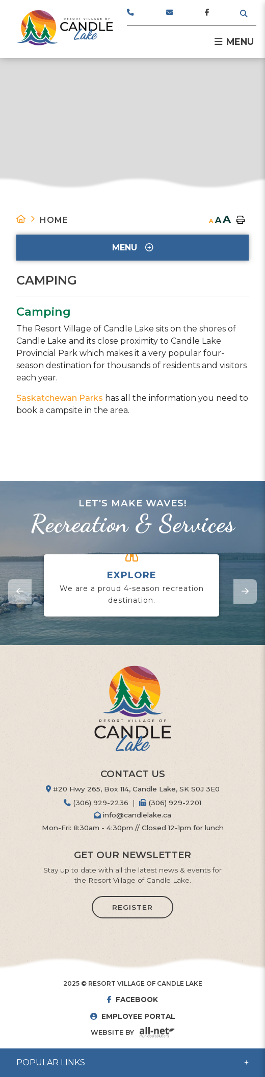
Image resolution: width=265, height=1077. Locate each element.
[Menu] (234, 42)
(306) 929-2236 (96, 803)
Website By (112, 1032)
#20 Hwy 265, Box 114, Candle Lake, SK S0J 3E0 (133, 789)
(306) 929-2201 (170, 803)
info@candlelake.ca (132, 815)
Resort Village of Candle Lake (64, 27)
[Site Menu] (132, 248)
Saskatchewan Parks (59, 398)
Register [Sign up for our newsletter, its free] (132, 907)
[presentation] (20, 591)
